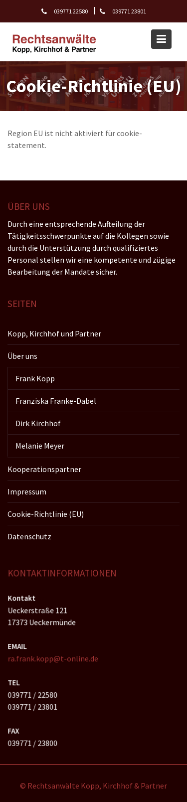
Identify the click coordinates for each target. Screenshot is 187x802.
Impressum (26, 491)
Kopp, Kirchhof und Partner (54, 333)
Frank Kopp (35, 378)
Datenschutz (29, 536)
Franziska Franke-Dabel (55, 400)
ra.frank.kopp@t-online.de (53, 658)
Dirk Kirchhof (38, 423)
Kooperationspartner (44, 469)
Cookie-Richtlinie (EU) (45, 513)
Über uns (22, 355)
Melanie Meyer (39, 445)
